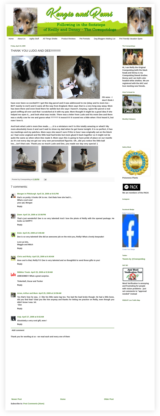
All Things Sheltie (50, 39)
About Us (21, 39)
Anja (19, 317)
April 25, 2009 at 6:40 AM (43, 256)
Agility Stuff (34, 39)
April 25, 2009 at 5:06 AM (33, 233)
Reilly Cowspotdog (128, 213)
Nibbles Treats (23, 272)
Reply (19, 206)
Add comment (18, 330)
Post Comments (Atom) (33, 404)
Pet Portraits (85, 39)
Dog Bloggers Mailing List (104, 39)
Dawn (19, 215)
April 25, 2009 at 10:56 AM (50, 293)
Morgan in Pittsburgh (26, 194)
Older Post (109, 399)
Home (11, 39)
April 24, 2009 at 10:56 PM (34, 215)
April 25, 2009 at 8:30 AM (42, 272)
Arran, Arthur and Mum (27, 293)
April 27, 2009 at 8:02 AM (33, 317)
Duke (19, 233)
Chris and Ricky (24, 256)
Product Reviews (68, 39)
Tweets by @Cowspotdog (133, 259)
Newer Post (16, 399)
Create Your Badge (128, 249)
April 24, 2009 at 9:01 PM (48, 194)
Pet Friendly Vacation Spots (130, 39)
